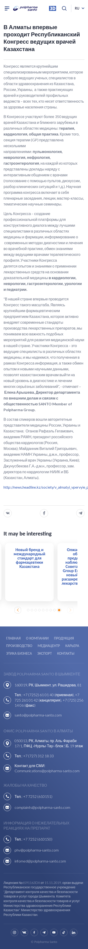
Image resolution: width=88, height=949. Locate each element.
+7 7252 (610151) (37, 796)
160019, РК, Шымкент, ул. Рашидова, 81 (48, 685)
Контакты (65, 653)
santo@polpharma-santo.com (38, 715)
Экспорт (44, 653)
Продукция (64, 638)
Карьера (72, 645)
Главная (13, 638)
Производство (19, 645)
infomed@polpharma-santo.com (40, 861)
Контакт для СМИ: (30, 765)
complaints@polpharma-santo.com (42, 807)
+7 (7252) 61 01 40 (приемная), (49, 694)
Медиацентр (49, 645)
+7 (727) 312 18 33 (38, 756)
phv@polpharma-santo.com (37, 850)
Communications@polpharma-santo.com (47, 770)
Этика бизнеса (19, 653)
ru (77, 8)
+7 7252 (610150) (37, 839)
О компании (37, 638)
